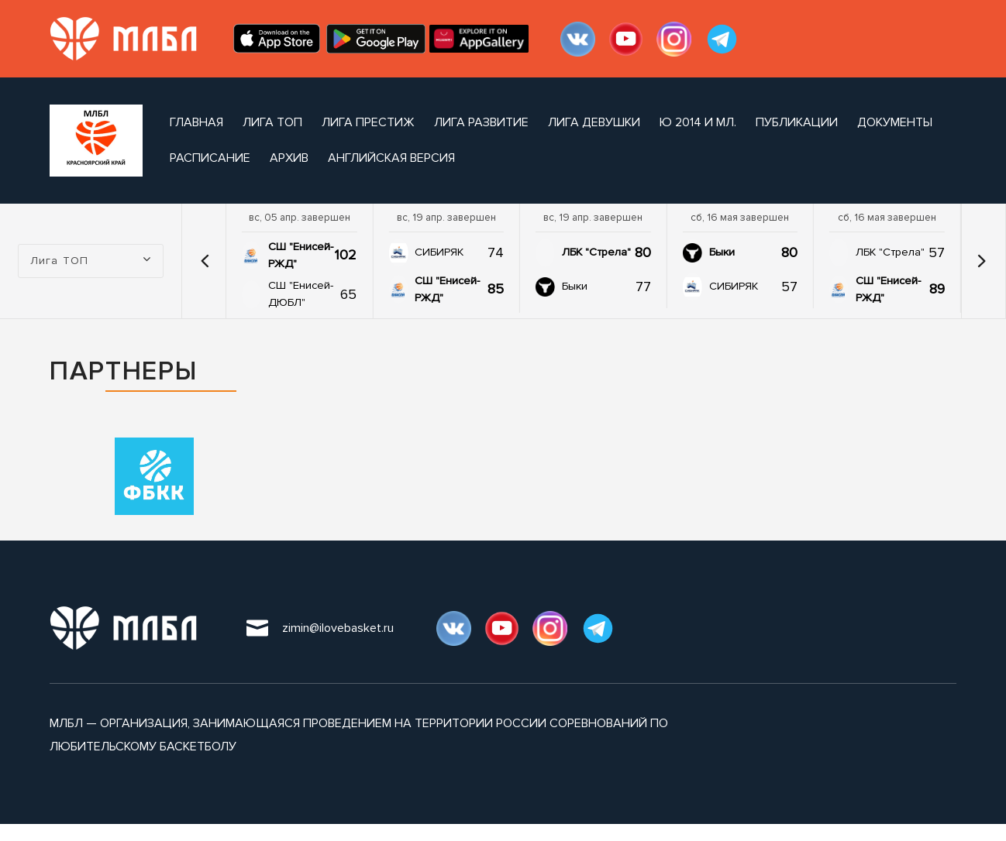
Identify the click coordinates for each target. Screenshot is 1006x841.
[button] (205, 261)
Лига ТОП (272, 122)
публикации (797, 122)
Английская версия (391, 158)
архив (289, 158)
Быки (574, 286)
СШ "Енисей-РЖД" (300, 255)
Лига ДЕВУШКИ (594, 122)
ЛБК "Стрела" (596, 252)
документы (894, 122)
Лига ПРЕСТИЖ (368, 122)
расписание (210, 158)
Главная (196, 122)
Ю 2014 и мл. (698, 122)
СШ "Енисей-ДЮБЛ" (300, 294)
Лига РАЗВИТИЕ (481, 122)
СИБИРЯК (439, 252)
